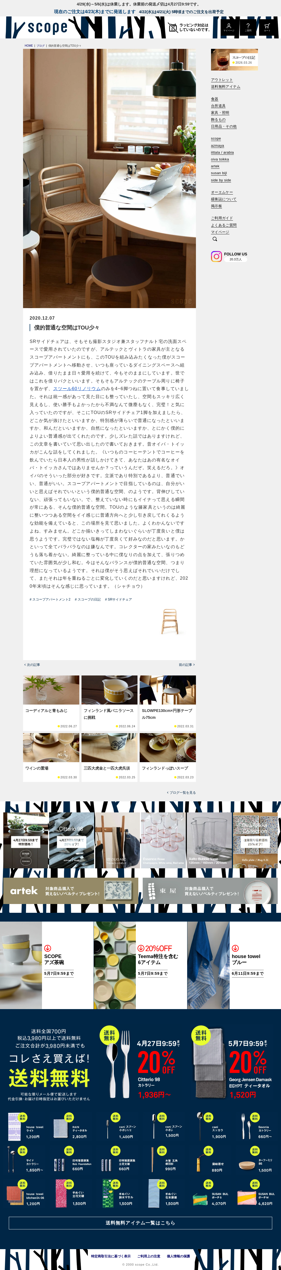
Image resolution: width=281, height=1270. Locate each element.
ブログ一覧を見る (183, 793)
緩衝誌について (224, 199)
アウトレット (222, 80)
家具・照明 (220, 113)
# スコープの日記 (88, 599)
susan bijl (219, 173)
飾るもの (218, 119)
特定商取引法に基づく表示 (111, 1256)
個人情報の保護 (178, 1256)
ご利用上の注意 (148, 1256)
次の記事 (33, 665)
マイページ (220, 232)
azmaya (217, 145)
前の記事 (185, 665)
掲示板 (216, 206)
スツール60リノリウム (77, 388)
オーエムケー (222, 192)
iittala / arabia (222, 152)
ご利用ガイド (222, 218)
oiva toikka (220, 159)
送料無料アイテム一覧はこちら (140, 1223)
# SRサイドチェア (118, 599)
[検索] (215, 239)
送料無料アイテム (225, 87)
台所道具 (218, 106)
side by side (221, 180)
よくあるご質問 (224, 225)
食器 (214, 99)
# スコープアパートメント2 (50, 599)
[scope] (45, 27)
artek (215, 166)
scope (216, 138)
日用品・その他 (224, 126)
